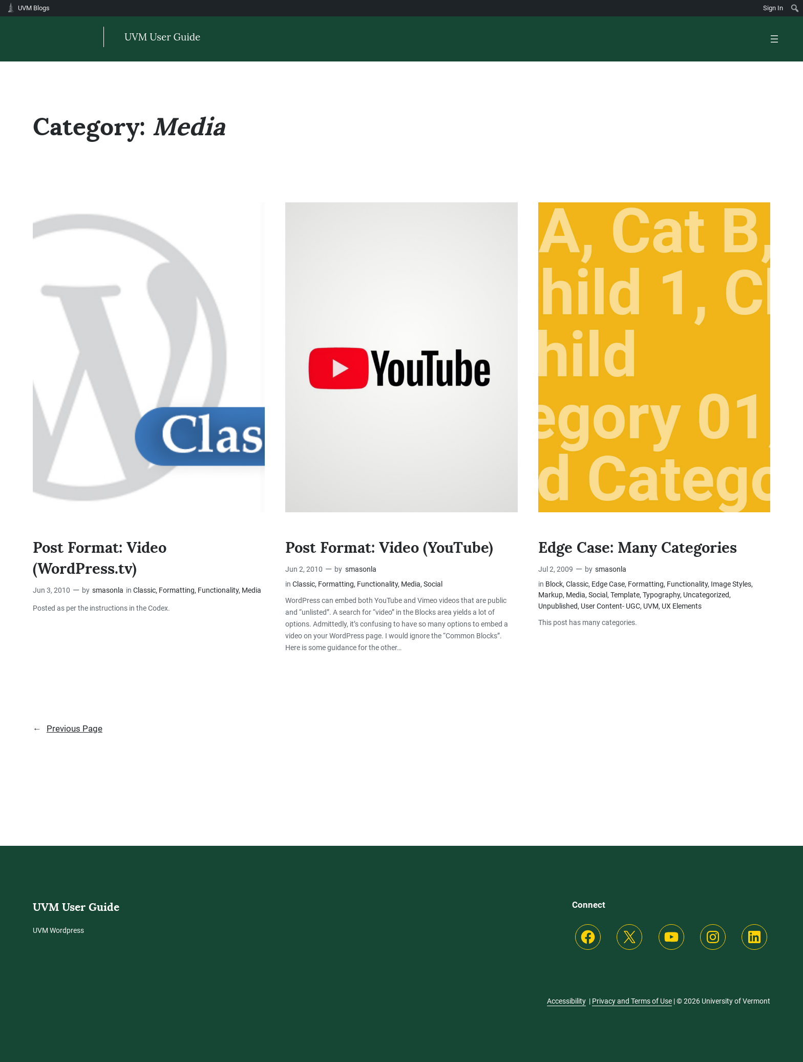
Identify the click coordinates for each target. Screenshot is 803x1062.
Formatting (177, 590)
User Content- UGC (610, 606)
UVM (651, 606)
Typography (661, 595)
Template (625, 595)
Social (433, 584)
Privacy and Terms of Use (632, 1001)
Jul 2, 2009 (555, 569)
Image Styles (731, 584)
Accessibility (566, 1001)
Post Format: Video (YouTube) (392, 547)
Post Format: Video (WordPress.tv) (102, 557)
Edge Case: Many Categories (641, 547)
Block (554, 584)
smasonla (107, 590)
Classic (144, 590)
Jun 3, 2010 (51, 590)
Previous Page (67, 728)
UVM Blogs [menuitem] (34, 8)
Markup (550, 595)
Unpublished (558, 606)
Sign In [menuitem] (773, 8)
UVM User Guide (162, 37)
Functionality (218, 590)
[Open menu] (774, 39)
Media (251, 590)
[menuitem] (795, 8)
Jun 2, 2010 (304, 569)
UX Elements (682, 606)
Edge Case (608, 584)
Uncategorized (706, 595)
